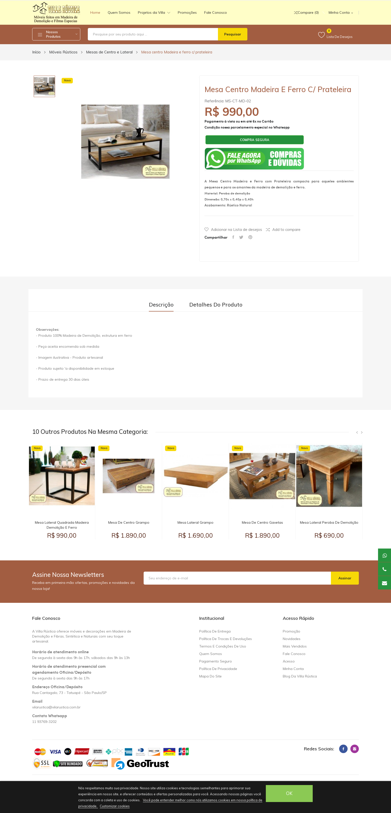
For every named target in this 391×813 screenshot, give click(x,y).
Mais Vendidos (295, 646)
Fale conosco (294, 653)
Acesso (289, 661)
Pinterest (250, 237)
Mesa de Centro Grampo (128, 522)
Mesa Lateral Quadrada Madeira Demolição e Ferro (62, 525)
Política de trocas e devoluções (225, 639)
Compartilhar (233, 237)
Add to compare (283, 229)
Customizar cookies (115, 806)
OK (289, 793)
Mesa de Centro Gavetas (262, 522)
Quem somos (210, 653)
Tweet (241, 237)
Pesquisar (232, 34)
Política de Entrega (215, 631)
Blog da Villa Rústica (300, 676)
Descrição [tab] (161, 305)
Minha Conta (293, 668)
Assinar (344, 578)
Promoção (291, 631)
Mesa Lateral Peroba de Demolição (329, 522)
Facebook (343, 749)
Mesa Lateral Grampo (195, 522)
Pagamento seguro (215, 661)
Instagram (354, 749)
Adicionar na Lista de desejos (233, 229)
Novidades (291, 639)
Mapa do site (210, 676)
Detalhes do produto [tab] (215, 305)
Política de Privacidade (218, 668)
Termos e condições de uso (222, 646)
